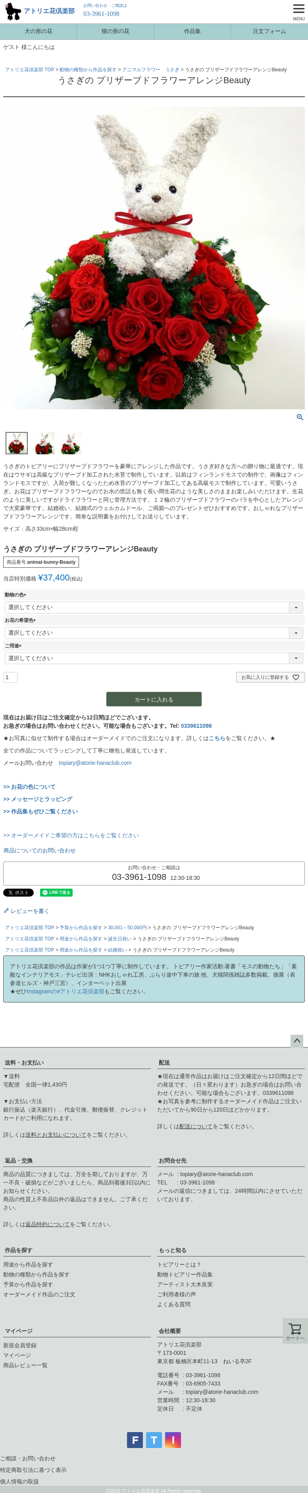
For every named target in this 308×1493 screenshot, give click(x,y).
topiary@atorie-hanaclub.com (95, 763)
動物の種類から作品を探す (88, 69)
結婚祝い (117, 950)
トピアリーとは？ (179, 1264)
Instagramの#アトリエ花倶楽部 (65, 991)
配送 (164, 1062)
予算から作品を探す (81, 927)
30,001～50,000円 (127, 927)
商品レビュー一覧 (25, 1365)
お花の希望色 (21, 620)
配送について (196, 1126)
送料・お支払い (24, 1062)
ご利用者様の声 (176, 1294)
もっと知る (173, 1250)
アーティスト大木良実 (185, 1284)
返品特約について (47, 1224)
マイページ (19, 1331)
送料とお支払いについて (56, 1134)
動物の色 (17, 595)
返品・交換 (19, 1160)
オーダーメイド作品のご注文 (39, 1294)
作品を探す (19, 1250)
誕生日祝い (120, 939)
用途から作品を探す (81, 939)
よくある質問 (174, 1304)
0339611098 (196, 726)
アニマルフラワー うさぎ (150, 69)
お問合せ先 (173, 1160)
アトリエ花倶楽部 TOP (29, 69)
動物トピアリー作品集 (185, 1274)
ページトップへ (297, 1041)
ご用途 (14, 646)
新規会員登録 (20, 1345)
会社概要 (170, 1331)
